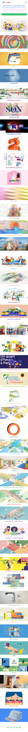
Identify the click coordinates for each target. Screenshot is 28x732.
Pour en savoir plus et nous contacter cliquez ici (14, 14)
